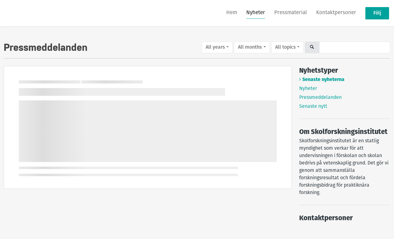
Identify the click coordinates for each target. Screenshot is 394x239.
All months (250, 47)
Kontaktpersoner (336, 12)
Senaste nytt (313, 106)
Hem (231, 12)
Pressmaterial (290, 12)
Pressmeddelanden (320, 97)
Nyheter (255, 12)
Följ (377, 13)
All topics (285, 47)
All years (215, 47)
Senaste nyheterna (323, 79)
